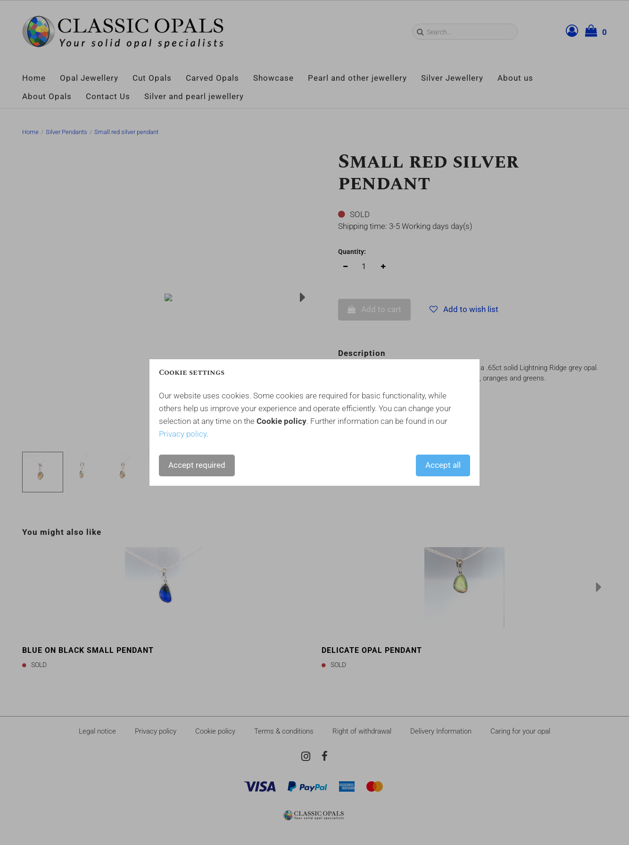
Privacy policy (183, 434)
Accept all (443, 465)
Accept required (196, 465)
